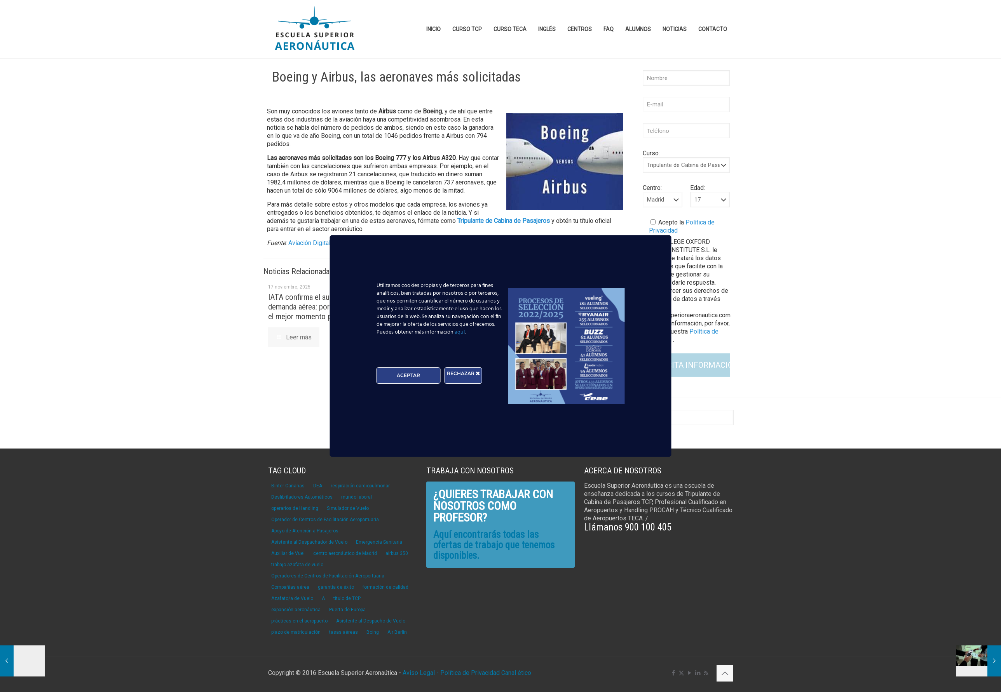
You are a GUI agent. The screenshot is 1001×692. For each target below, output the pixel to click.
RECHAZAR (463, 373)
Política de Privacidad (470, 672)
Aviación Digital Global (318, 243)
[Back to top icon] (725, 673)
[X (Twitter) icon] (681, 672)
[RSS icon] (706, 672)
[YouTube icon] (689, 672)
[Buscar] (686, 417)
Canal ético (516, 672)
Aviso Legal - (421, 672)
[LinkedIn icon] (698, 672)
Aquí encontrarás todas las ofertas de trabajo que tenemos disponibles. (494, 545)
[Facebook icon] (673, 672)
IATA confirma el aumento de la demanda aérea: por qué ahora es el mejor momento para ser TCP (320, 306)
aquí (460, 332)
